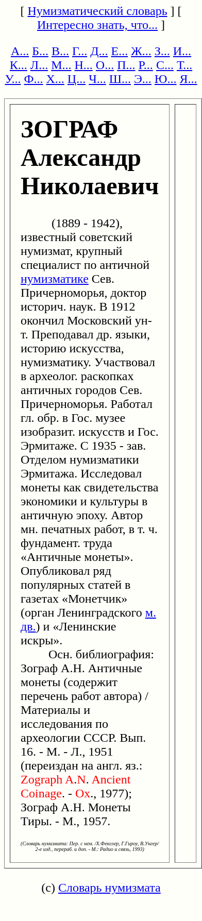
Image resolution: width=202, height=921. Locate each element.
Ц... (77, 79)
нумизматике (55, 278)
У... (13, 79)
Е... (119, 51)
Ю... (166, 79)
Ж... (141, 51)
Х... (55, 79)
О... (105, 65)
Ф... (33, 79)
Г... (79, 51)
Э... (143, 79)
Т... (184, 65)
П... (126, 65)
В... (60, 51)
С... (165, 65)
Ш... (120, 79)
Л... (39, 65)
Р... (146, 65)
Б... (40, 51)
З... (162, 51)
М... (61, 65)
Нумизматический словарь (97, 11)
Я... (188, 79)
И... (182, 51)
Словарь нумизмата (109, 887)
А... (20, 51)
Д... (99, 51)
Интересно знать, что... (97, 24)
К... (18, 65)
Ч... (97, 79)
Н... (83, 65)
